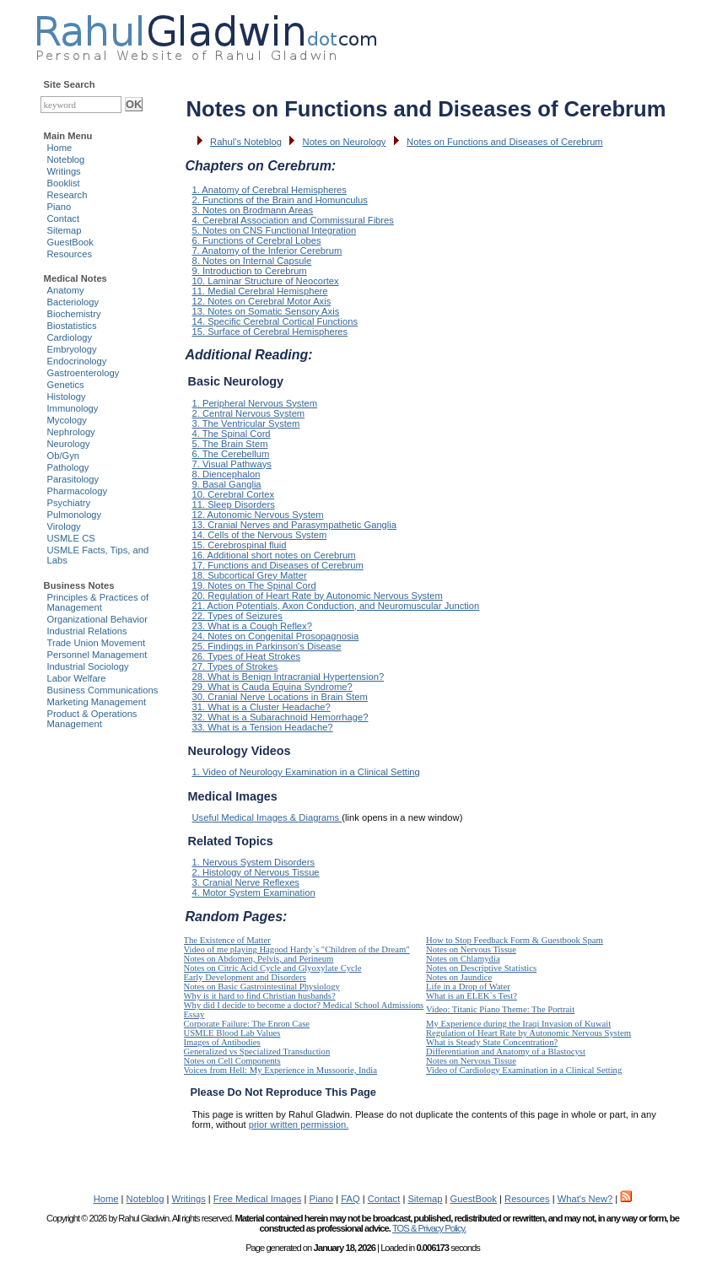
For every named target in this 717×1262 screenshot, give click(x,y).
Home (60, 148)
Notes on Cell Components (232, 1060)
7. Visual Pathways (232, 464)
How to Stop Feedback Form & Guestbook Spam (514, 940)
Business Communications (103, 690)
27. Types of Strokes (235, 666)
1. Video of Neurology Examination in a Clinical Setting (306, 772)
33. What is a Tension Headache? (262, 727)
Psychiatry (69, 503)
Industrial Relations (87, 631)
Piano (59, 207)
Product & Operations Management (92, 719)
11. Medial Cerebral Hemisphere (260, 291)
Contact (63, 218)
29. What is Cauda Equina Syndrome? (272, 687)
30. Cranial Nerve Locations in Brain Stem (280, 697)
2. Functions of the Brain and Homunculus (280, 200)
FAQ (350, 1199)
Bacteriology (73, 302)
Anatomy (65, 290)
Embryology (72, 349)
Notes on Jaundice (459, 977)
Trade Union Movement (96, 643)
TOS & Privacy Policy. (429, 1228)
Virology (64, 526)
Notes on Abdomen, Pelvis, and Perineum (259, 958)
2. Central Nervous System (248, 413)
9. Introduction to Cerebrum (249, 271)
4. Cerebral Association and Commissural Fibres (293, 220)
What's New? (585, 1199)
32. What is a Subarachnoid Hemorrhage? (280, 717)
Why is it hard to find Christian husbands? (260, 995)
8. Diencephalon (226, 474)
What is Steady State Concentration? (492, 1042)
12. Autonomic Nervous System (258, 515)
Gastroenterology (83, 373)
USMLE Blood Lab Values (232, 1033)
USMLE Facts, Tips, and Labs (98, 555)
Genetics (65, 385)
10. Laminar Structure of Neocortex (265, 281)
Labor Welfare (76, 678)
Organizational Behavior (97, 619)
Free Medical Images (257, 1199)
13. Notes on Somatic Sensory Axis (266, 311)
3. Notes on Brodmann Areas (253, 210)
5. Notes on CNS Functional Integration (274, 230)
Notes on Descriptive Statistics (481, 968)
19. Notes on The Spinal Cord (254, 585)
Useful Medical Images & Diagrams (267, 817)
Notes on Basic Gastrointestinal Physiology (262, 986)
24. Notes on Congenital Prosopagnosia (275, 636)
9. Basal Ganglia (226, 484)
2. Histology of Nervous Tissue (256, 872)
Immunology (73, 408)
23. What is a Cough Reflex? (252, 626)
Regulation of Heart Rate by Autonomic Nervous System (528, 1033)
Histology (66, 396)
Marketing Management (97, 702)
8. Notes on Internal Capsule (252, 261)
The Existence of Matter (227, 940)
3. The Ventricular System (246, 423)
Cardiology (69, 337)
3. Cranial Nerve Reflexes (245, 882)
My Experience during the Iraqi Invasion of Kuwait (518, 1023)
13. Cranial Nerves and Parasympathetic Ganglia (294, 525)
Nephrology (71, 432)
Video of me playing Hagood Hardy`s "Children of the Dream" (297, 949)
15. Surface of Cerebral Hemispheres (270, 331)
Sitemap (64, 230)
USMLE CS (71, 538)
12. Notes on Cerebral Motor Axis (262, 301)
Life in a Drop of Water (468, 986)
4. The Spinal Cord (231, 434)
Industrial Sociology (88, 666)
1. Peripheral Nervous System (255, 403)
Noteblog (66, 159)
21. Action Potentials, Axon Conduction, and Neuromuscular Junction (336, 606)
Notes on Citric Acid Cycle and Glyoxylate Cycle (273, 968)
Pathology (68, 467)
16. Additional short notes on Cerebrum (274, 555)
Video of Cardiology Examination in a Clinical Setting (524, 1070)
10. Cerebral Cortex (233, 494)
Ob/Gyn (63, 455)
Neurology (68, 444)
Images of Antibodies (222, 1042)
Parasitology (73, 479)
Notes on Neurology (344, 142)
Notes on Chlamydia (463, 958)
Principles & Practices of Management (98, 602)
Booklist (63, 183)
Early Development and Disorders (245, 977)
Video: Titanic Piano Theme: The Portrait (500, 1009)
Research (67, 195)
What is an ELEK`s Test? (471, 995)
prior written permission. (299, 1124)
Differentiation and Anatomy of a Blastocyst (505, 1051)
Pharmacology (77, 491)
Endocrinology (77, 361)
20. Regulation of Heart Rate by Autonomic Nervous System (317, 596)
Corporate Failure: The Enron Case (247, 1023)
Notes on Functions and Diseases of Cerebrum (505, 142)
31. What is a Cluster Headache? (261, 707)
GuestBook (70, 242)
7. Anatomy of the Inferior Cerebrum (267, 250)
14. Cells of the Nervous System (259, 535)
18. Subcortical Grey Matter (249, 575)
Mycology (67, 420)
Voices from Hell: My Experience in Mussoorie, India (280, 1070)
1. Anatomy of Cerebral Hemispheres (269, 190)
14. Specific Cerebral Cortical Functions (275, 321)
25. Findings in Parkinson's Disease (267, 646)
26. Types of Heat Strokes (246, 656)
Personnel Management (97, 655)
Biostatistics (72, 326)
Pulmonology (74, 515)
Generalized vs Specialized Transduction (257, 1051)
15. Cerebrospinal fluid (239, 545)
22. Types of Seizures (237, 616)
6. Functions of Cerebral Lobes (256, 240)
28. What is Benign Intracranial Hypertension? (288, 676)
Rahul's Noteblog (246, 142)
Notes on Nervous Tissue (471, 949)
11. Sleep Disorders (233, 504)
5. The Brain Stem (230, 444)
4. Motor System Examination (253, 892)
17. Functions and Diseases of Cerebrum (278, 565)
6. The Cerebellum (231, 454)
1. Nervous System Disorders (253, 862)
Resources (69, 254)
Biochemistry (74, 314)
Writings (64, 171)
